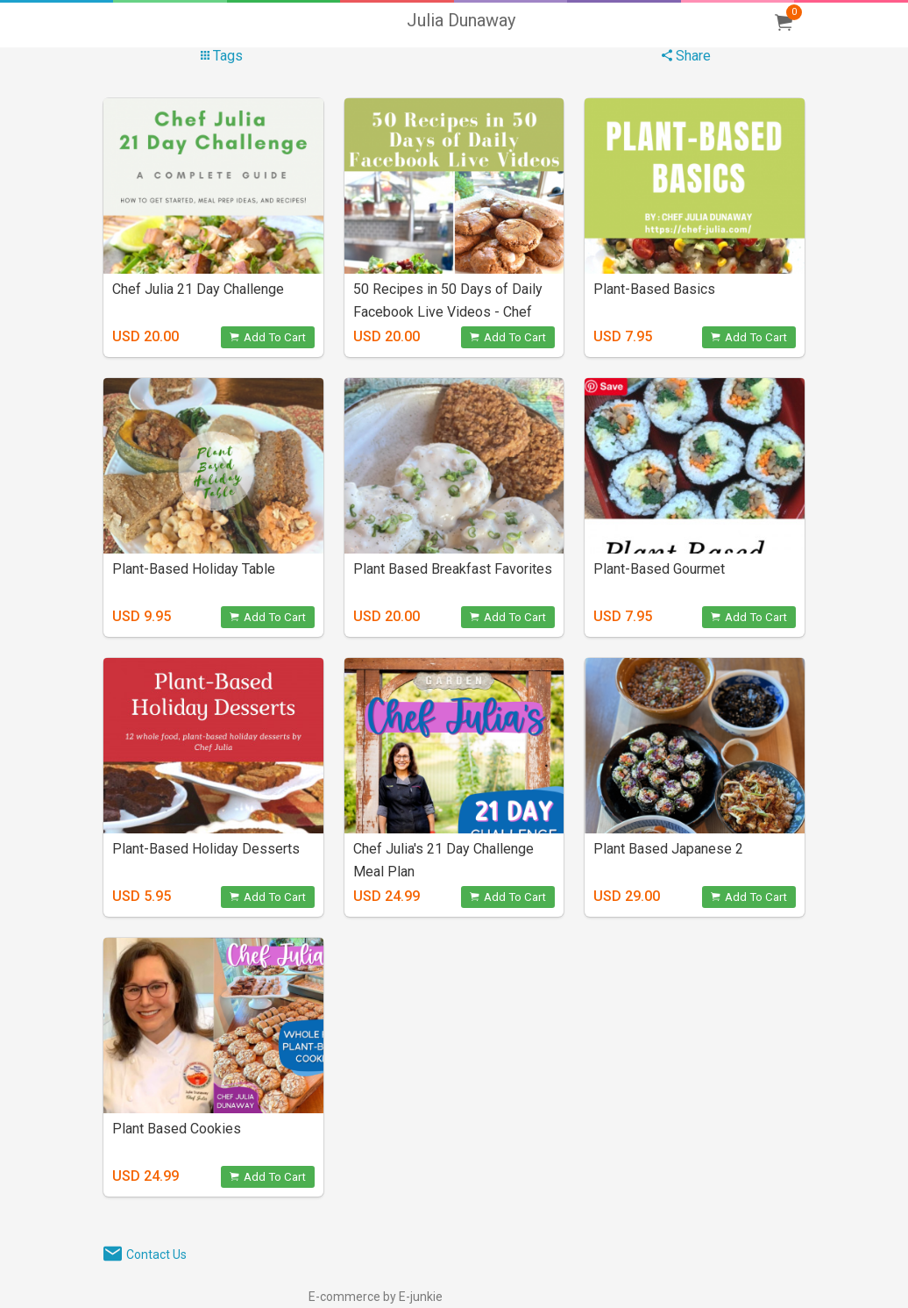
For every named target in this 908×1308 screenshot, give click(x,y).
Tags (222, 55)
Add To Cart (268, 337)
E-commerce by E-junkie (376, 1297)
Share (686, 55)
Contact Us (156, 1254)
